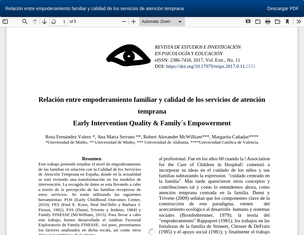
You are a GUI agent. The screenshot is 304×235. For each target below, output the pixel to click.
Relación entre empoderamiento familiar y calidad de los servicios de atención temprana (94, 8)
